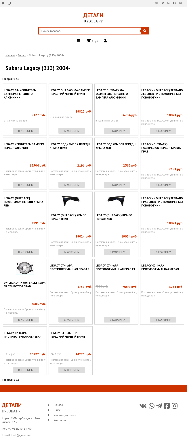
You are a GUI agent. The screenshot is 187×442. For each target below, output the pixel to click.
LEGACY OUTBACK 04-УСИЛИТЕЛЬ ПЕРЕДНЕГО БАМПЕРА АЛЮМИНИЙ (112, 93)
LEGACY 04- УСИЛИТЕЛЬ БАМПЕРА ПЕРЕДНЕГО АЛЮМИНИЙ (20, 93)
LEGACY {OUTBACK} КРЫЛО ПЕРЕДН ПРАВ (68, 217)
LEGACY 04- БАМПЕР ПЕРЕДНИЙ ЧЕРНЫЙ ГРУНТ (68, 334)
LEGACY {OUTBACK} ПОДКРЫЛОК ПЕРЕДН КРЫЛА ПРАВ (161, 147)
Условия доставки (65, 415)
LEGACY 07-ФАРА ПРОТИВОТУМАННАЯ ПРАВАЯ (69, 267)
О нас (57, 410)
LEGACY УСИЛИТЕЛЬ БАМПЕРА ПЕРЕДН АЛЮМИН (24, 146)
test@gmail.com (21, 435)
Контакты (60, 420)
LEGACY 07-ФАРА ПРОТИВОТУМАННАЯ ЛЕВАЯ (160, 267)
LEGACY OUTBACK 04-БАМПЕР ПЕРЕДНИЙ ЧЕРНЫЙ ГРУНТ (70, 92)
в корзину (25, 131)
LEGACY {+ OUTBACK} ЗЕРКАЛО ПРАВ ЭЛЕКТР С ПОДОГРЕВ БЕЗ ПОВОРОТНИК (162, 201)
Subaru (22, 55)
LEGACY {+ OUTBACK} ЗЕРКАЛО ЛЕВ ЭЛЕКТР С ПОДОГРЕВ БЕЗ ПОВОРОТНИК (162, 93)
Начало (10, 55)
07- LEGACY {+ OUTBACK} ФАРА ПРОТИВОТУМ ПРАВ (24, 284)
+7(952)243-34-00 (20, 428)
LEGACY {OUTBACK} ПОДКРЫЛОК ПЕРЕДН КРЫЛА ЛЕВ (23, 201)
